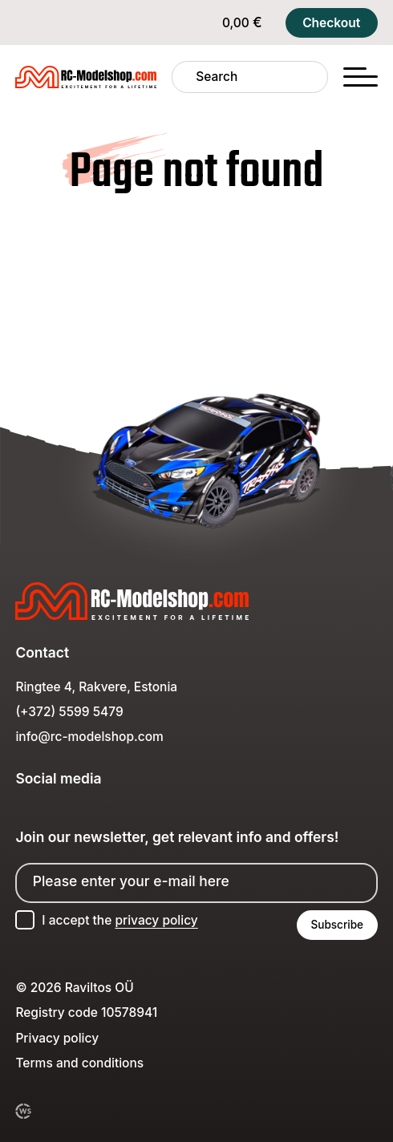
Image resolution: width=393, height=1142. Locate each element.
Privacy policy (57, 1038)
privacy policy (156, 920)
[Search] (184, 76)
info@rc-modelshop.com (89, 736)
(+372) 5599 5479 (69, 711)
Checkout (331, 22)
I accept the (119, 920)
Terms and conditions (79, 1063)
